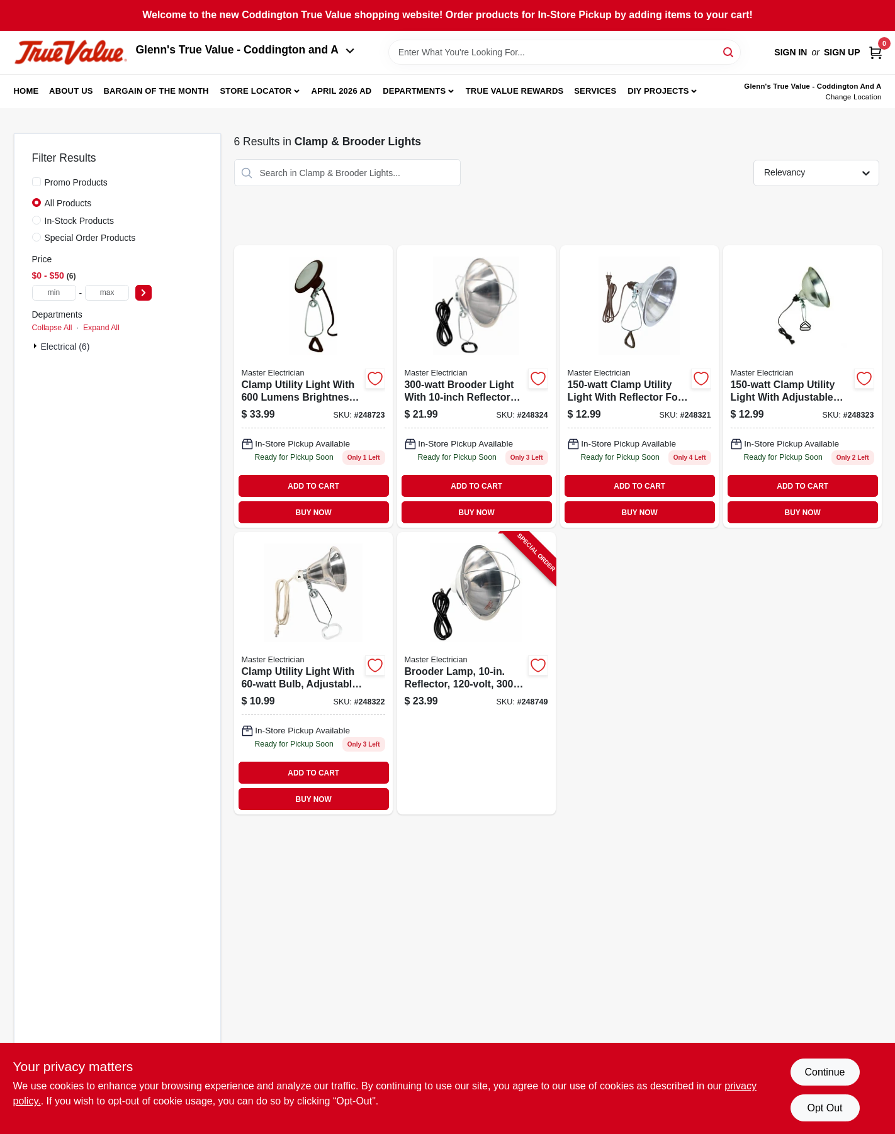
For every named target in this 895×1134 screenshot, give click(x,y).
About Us (71, 91)
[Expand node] (36, 345)
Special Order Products (90, 238)
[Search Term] (564, 52)
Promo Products (76, 182)
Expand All (101, 327)
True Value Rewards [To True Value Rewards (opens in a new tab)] (515, 91)
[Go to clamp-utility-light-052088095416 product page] (313, 673)
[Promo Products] (36, 181)
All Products (68, 203)
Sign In (790, 52)
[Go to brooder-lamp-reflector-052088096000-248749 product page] (476, 673)
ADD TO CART (313, 486)
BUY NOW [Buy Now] (314, 512)
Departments (414, 91)
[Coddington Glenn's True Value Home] (70, 52)
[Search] (729, 51)
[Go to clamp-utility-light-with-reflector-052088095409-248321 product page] (639, 386)
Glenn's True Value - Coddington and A (245, 49)
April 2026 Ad (342, 91)
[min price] (54, 293)
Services (595, 91)
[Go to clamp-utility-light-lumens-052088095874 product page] (313, 386)
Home (26, 91)
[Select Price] (143, 293)
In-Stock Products (80, 221)
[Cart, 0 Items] (875, 52)
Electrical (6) (65, 347)
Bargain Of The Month (155, 91)
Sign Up (842, 52)
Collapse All (52, 327)
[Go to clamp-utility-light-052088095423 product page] (802, 386)
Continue (824, 1072)
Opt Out (824, 1108)
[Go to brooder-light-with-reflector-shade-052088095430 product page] (476, 386)
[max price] (107, 293)
